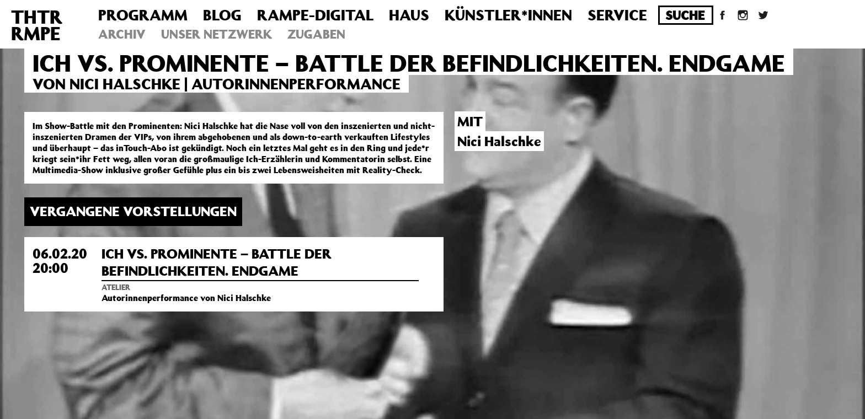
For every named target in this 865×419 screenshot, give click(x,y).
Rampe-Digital (315, 14)
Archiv (122, 34)
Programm (143, 14)
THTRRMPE (36, 24)
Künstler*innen (508, 14)
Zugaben (316, 34)
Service (617, 14)
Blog (222, 14)
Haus (409, 14)
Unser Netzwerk (216, 34)
